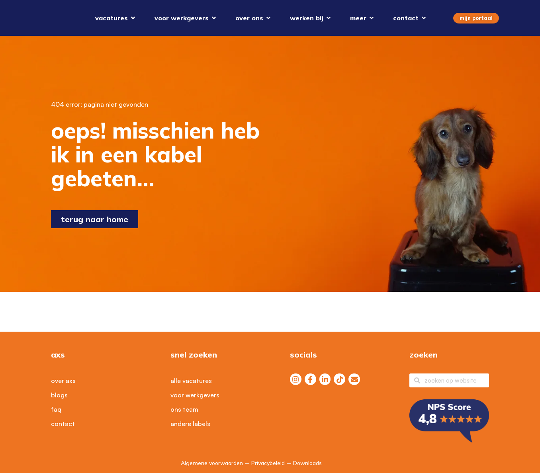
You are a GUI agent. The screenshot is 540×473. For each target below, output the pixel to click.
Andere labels (190, 424)
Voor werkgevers (194, 395)
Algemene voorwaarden (212, 463)
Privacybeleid (268, 463)
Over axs (63, 381)
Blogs (59, 395)
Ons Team (184, 409)
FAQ (56, 409)
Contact (63, 424)
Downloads (307, 463)
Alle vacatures (191, 381)
